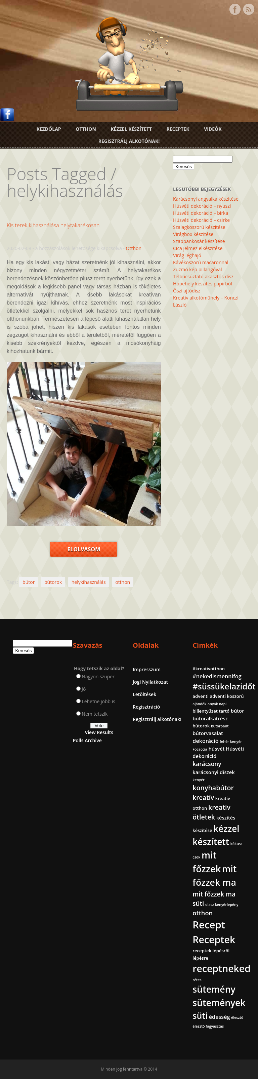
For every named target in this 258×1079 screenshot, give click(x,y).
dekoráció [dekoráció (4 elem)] (205, 741)
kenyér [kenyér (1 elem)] (198, 779)
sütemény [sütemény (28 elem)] (213, 989)
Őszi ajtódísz (186, 290)
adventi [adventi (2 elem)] (200, 696)
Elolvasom (83, 549)
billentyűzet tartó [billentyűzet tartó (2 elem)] (210, 711)
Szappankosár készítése (199, 241)
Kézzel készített (131, 129)
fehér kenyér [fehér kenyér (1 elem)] (231, 741)
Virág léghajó (187, 255)
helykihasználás (89, 582)
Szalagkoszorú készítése (199, 227)
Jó (84, 689)
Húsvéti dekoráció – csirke (201, 220)
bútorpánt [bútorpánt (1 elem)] (220, 726)
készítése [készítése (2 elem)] (202, 830)
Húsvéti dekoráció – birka (200, 213)
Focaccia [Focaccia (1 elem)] (199, 749)
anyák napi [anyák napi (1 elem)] (217, 704)
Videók (212, 129)
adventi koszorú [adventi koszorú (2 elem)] (227, 696)
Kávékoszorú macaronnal (200, 262)
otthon (122, 582)
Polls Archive (87, 740)
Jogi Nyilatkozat (150, 682)
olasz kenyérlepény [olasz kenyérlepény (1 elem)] (222, 904)
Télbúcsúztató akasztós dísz (203, 276)
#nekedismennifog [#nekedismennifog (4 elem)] (216, 676)
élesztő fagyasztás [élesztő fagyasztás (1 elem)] (208, 1026)
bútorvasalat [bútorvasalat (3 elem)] (207, 733)
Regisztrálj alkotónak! (129, 141)
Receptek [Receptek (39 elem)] (213, 939)
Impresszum (147, 669)
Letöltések (144, 694)
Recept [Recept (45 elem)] (208, 924)
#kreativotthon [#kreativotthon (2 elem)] (208, 669)
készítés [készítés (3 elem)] (225, 817)
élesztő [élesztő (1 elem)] (237, 1017)
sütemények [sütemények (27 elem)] (218, 1003)
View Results (99, 732)
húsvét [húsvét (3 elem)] (216, 748)
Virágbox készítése (193, 234)
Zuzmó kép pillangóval (197, 269)
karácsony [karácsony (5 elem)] (206, 764)
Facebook (235, 9)
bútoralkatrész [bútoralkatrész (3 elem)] (209, 718)
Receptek (178, 129)
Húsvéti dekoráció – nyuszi (202, 206)
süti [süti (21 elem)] (200, 1015)
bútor (29, 582)
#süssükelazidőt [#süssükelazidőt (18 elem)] (223, 686)
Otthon (86, 129)
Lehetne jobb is (98, 701)
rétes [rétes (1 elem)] (196, 979)
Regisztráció (146, 707)
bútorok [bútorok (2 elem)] (201, 726)
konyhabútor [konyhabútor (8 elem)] (213, 787)
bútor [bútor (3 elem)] (237, 710)
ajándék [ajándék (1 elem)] (199, 704)
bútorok (53, 582)
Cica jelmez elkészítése (197, 248)
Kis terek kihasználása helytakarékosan (53, 225)
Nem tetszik (95, 714)
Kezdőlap (48, 129)
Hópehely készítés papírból (202, 283)
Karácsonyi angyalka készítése (206, 199)
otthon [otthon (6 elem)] (202, 913)
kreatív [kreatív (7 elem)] (203, 797)
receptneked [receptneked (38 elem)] (221, 968)
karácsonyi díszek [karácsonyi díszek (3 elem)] (213, 772)
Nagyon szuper (98, 676)
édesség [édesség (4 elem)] (219, 1017)
